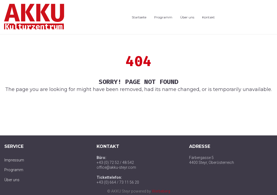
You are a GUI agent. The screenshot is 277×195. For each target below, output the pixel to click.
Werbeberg (161, 191)
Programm (163, 17)
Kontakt (208, 17)
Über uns (187, 17)
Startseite (139, 17)
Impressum (14, 160)
